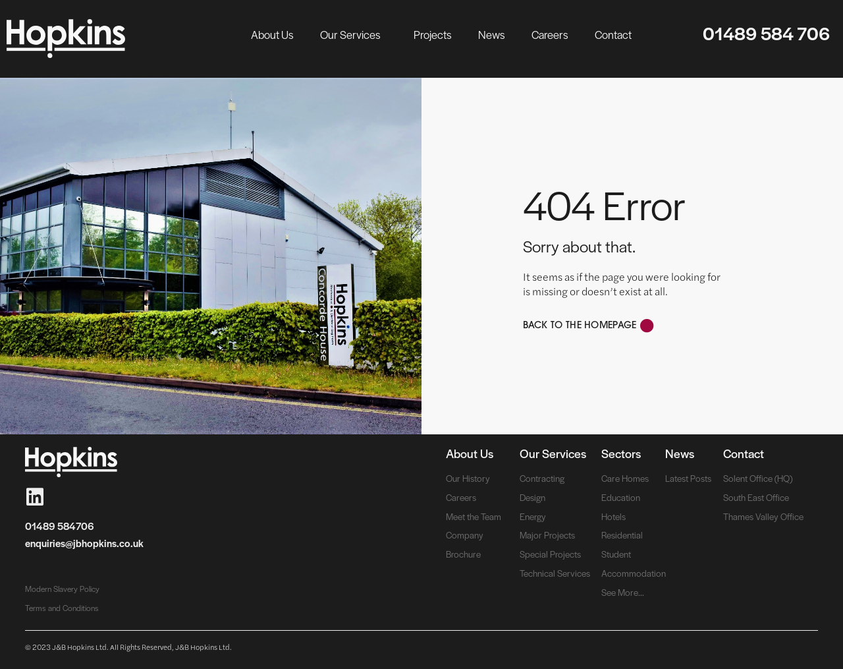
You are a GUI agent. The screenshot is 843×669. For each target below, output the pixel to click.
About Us (272, 34)
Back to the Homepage (580, 326)
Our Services (353, 34)
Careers (549, 34)
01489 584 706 (766, 32)
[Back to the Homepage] (647, 326)
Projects (433, 34)
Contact (613, 34)
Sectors (621, 453)
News (491, 34)
